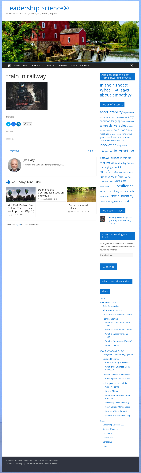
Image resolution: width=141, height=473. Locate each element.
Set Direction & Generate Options (118, 314)
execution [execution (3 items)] (119, 130)
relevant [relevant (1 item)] (113, 187)
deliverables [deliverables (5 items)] (117, 125)
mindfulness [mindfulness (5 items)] (109, 171)
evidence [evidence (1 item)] (130, 126)
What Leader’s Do (32, 65)
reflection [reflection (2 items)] (104, 186)
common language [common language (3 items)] (111, 121)
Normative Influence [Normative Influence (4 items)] (114, 176)
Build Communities (111, 306)
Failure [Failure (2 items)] (129, 130)
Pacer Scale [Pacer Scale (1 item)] (104, 181)
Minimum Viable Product (116, 411)
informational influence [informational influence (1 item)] (115, 141)
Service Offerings (110, 429)
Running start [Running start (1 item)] (124, 191)
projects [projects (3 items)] (121, 180)
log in (18, 224)
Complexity (107, 437)
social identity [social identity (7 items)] (122, 195)
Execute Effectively (111, 359)
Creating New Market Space (117, 378)
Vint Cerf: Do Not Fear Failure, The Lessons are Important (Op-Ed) (21, 208)
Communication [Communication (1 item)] (128, 121)
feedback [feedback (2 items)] (104, 133)
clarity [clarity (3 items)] (130, 117)
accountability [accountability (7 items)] (111, 111)
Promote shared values (78, 206)
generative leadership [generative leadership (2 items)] (111, 137)
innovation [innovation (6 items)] (108, 145)
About (83, 65)
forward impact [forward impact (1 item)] (115, 134)
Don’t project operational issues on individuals (51, 192)
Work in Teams (112, 345)
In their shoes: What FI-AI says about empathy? (115, 90)
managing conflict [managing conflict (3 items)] (110, 167)
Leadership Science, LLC (113, 424)
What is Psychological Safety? (118, 341)
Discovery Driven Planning (117, 402)
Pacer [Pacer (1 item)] (130, 177)
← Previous (13, 150)
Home (17, 65)
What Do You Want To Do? (61, 65)
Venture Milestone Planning (117, 415)
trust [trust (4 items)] (125, 201)
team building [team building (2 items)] (107, 201)
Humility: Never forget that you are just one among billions (121, 220)
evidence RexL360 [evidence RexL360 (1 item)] (106, 130)
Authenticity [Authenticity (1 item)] (121, 117)
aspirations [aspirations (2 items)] (128, 112)
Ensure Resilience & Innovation (116, 374)
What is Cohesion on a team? (118, 329)
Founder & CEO (109, 433)
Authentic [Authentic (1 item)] (112, 117)
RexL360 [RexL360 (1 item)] (103, 191)
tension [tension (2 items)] (118, 201)
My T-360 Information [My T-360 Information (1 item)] (126, 172)
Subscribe (108, 266)
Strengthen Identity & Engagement (118, 354)
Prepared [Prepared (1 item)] (112, 181)
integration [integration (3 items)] (106, 151)
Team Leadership (110, 318)
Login (105, 446)
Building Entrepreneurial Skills (115, 383)
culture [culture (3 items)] (104, 125)
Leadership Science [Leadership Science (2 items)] (125, 163)
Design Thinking (112, 391)
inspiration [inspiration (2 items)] (122, 145)
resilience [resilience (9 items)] (125, 186)
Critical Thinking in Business (117, 362)
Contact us (107, 442)
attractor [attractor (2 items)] (104, 117)
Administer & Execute (112, 310)
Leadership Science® (37, 8)
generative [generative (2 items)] (126, 133)
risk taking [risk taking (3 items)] (112, 191)
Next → (92, 150)
